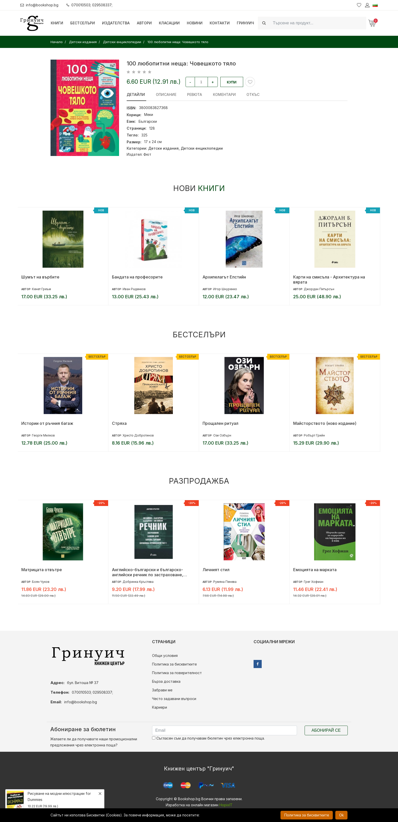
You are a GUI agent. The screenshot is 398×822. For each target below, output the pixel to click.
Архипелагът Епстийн (224, 276)
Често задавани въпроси (174, 698)
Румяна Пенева (225, 582)
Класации (169, 23)
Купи (232, 82)
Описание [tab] (165, 94)
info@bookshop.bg (39, 5)
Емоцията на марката (315, 569)
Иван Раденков (134, 289)
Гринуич (245, 23)
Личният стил (216, 569)
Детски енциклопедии (202, 148)
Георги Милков (43, 435)
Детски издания (163, 148)
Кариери (159, 707)
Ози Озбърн (222, 435)
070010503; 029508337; (90, 5)
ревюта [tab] (192, 94)
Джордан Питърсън (319, 289)
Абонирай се (326, 730)
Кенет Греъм (41, 289)
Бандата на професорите (137, 276)
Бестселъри (82, 23)
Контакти (220, 23)
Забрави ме (162, 690)
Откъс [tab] (248, 94)
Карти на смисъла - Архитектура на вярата (329, 279)
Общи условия (165, 655)
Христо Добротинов (138, 435)
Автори (144, 23)
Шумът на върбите (40, 276)
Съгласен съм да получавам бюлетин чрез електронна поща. (208, 738)
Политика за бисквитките (174, 664)
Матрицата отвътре (41, 569)
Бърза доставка (166, 681)
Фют (147, 154)
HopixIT (226, 805)
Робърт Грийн (314, 435)
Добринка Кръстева (138, 582)
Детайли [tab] (136, 94)
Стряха (119, 423)
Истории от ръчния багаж (47, 423)
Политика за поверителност (177, 673)
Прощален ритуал (220, 423)
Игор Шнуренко (225, 289)
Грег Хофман (313, 582)
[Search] (318, 23)
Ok (341, 815)
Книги (57, 23)
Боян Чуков (40, 582)
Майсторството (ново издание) (324, 423)
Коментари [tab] (220, 94)
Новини (195, 23)
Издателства (116, 23)
